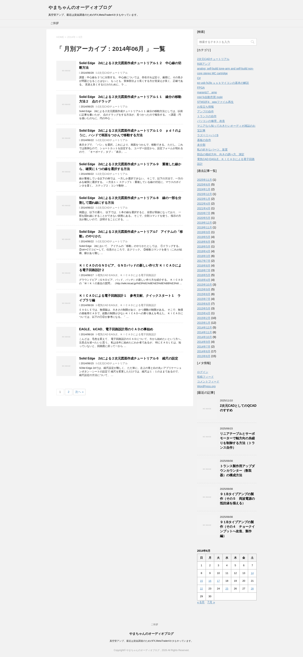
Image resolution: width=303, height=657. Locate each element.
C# (199, 78)
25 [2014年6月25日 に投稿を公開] (226, 588)
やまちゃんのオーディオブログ (80, 7)
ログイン (202, 372)
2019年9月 (203, 232)
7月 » (211, 602)
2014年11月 (204, 332)
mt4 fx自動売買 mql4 (209, 97)
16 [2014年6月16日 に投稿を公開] (209, 580)
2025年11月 (204, 179)
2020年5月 (203, 217)
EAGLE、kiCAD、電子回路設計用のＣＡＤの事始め (116, 329)
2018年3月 (203, 256)
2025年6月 (203, 184)
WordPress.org (206, 386)
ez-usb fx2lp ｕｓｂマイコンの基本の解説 (223, 82)
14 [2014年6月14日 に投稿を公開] (252, 573)
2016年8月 (203, 265)
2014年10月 (204, 337)
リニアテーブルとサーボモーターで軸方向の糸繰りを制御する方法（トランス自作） (237, 440)
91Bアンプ (203, 63)
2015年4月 (203, 313)
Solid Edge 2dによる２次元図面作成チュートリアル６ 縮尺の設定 (128, 358)
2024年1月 (203, 189)
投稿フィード (205, 376)
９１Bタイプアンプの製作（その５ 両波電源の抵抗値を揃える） (237, 498)
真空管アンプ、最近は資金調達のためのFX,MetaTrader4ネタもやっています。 (152, 641)
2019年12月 (204, 222)
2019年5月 (203, 237)
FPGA (201, 87)
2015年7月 (203, 298)
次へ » (79, 391)
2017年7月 (203, 260)
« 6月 (201, 602)
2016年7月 (203, 270)
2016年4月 (203, 279)
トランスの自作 (207, 116)
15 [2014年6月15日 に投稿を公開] (201, 580)
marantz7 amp (207, 92)
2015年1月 (203, 322)
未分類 (201, 144)
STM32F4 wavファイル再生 (215, 101)
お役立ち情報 (205, 106)
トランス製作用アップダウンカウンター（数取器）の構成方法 (237, 470)
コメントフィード (208, 381)
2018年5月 (203, 246)
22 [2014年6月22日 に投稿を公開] (201, 588)
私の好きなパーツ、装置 (212, 149)
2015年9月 (203, 289)
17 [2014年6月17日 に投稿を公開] (218, 580)
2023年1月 (203, 198)
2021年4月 (203, 208)
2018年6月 (203, 241)
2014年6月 (203, 351)
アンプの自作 (205, 111)
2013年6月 (203, 356)
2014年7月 (203, 346)
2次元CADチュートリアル (113, 72)
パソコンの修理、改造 (211, 121)
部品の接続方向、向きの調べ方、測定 (220, 154)
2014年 (71, 37)
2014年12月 (204, 327)
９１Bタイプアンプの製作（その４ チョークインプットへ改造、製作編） (237, 529)
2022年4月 (203, 203)
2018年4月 (203, 251)
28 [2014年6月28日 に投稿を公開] (252, 588)
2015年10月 (204, 284)
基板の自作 (204, 140)
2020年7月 (203, 213)
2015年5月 (203, 308)
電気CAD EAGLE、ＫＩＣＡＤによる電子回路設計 (127, 275)
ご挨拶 (54, 23)
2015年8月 (203, 294)
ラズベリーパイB (207, 135)
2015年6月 (203, 303)
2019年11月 (204, 227)
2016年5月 (203, 275)
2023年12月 (204, 194)
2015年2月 (203, 318)
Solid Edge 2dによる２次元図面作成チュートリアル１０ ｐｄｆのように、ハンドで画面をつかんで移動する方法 (130, 133)
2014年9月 (203, 341)
